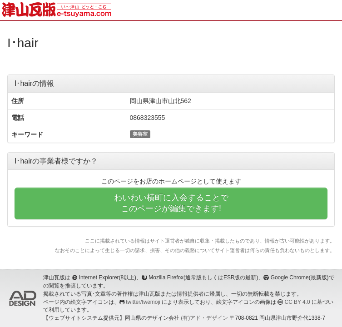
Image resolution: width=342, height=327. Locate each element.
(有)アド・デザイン (204, 318)
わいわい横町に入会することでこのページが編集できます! (171, 203)
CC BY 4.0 (297, 302)
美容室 (140, 134)
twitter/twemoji (143, 302)
